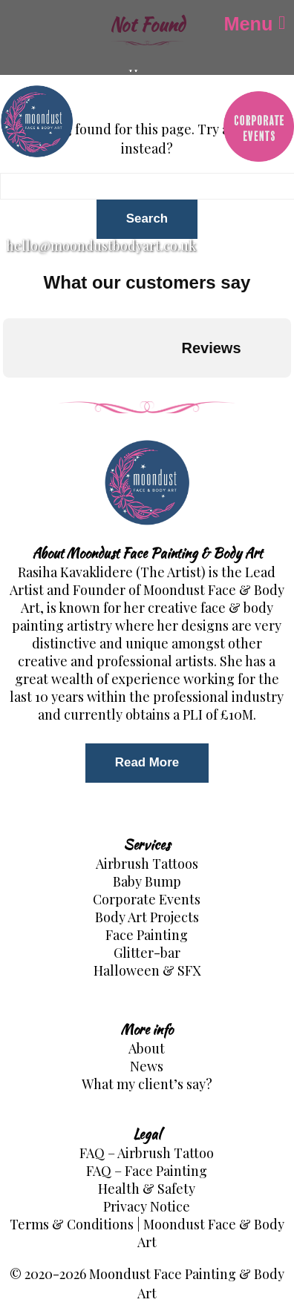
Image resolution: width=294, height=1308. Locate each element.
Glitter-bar (147, 953)
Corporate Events (146, 899)
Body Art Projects (147, 917)
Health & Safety (146, 1188)
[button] (12, 392)
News (146, 1066)
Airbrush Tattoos (147, 863)
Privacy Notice (146, 1206)
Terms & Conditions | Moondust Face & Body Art (147, 1233)
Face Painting (146, 935)
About (146, 1048)
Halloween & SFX (147, 970)
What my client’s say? (147, 1084)
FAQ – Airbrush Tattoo (146, 1153)
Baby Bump (147, 881)
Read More (147, 762)
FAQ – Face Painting (146, 1171)
